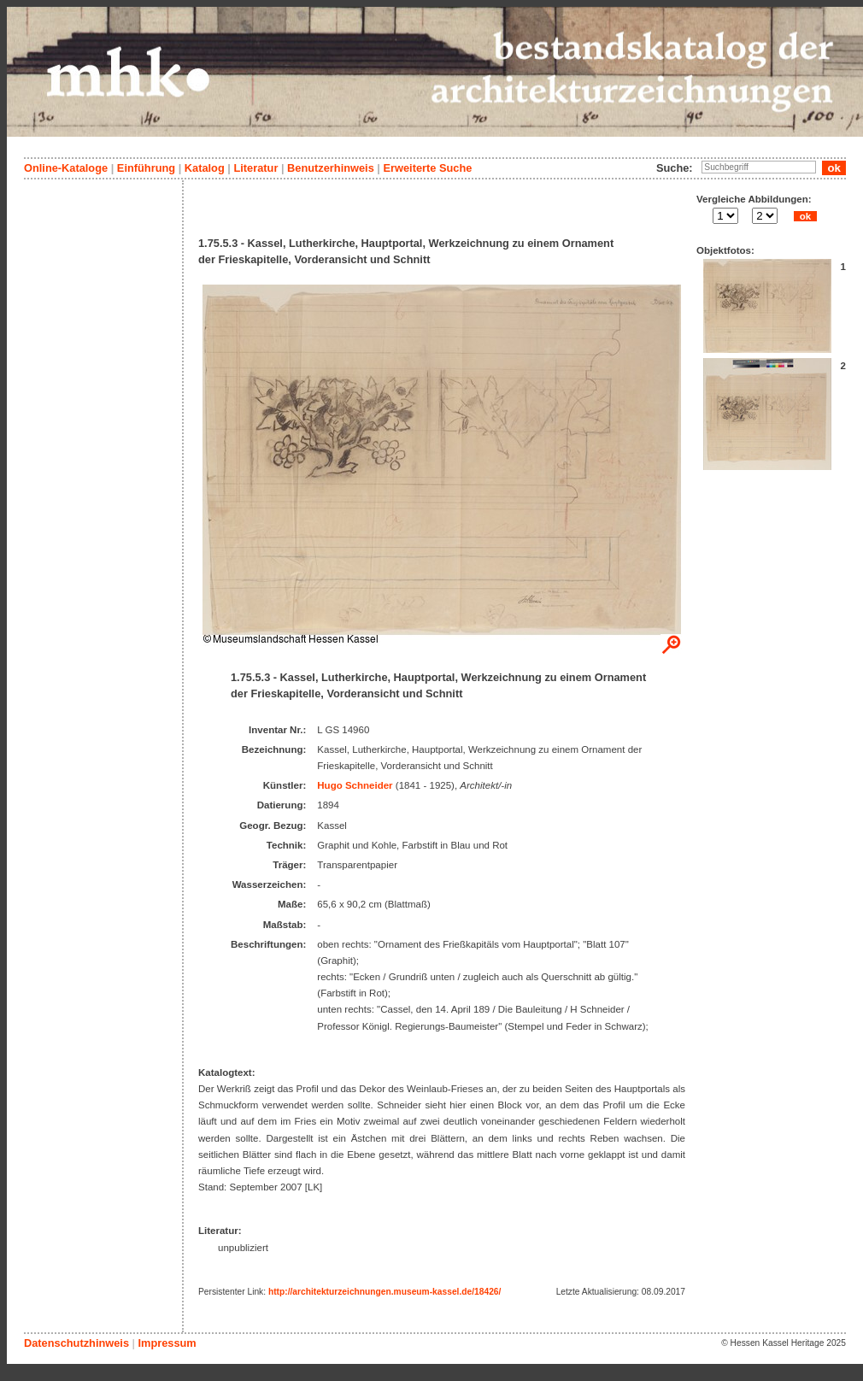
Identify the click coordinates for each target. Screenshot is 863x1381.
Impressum (167, 1343)
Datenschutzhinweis (76, 1343)
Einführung (146, 168)
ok (805, 216)
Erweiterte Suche (427, 168)
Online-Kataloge (66, 168)
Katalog (205, 168)
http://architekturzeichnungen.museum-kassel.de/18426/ (384, 1291)
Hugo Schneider (354, 785)
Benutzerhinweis (330, 168)
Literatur (255, 168)
